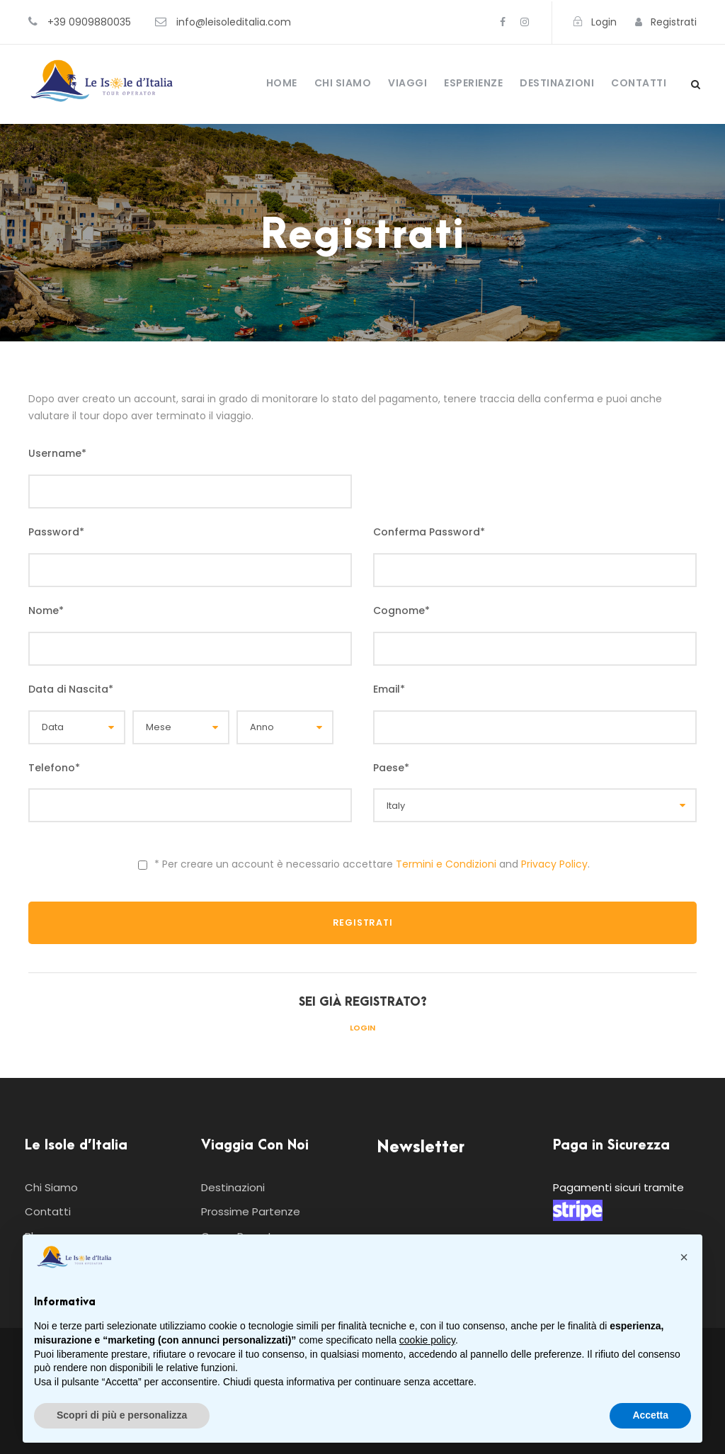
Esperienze (473, 83)
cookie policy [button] (427, 1340)
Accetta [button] (650, 1415)
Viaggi (407, 83)
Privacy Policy (554, 864)
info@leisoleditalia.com (233, 22)
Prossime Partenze (250, 1211)
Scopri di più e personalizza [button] (122, 1415)
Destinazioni (557, 83)
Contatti (638, 83)
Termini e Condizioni (446, 864)
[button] (684, 1257)
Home (281, 83)
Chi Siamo (343, 83)
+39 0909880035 (89, 22)
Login (362, 1027)
